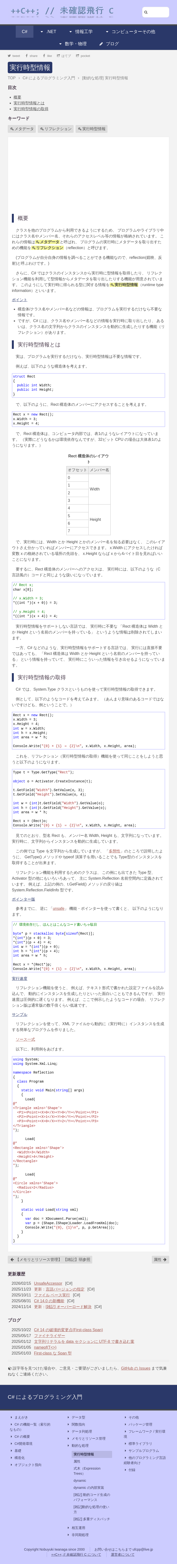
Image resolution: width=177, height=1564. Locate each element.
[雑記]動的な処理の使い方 (91, 1509)
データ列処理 (79, 1431)
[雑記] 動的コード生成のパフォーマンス (92, 1497)
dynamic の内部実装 (89, 1488)
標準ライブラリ (138, 1443)
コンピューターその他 (130, 32)
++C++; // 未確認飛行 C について (76, 1554)
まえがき (19, 1417)
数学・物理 (72, 44)
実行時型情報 (30, 67)
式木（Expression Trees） (87, 1470)
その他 (131, 1417)
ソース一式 (25, 1039)
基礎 (15, 1450)
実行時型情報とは (29, 103)
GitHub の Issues (135, 1368)
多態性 (114, 851)
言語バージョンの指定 (65, 1289)
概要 (17, 97)
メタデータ (22, 129)
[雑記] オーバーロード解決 (69, 1307)
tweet (14, 56)
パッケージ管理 (138, 1424)
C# (24, 31)
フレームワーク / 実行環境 (144, 1433)
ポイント (19, 300)
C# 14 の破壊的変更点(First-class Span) (68, 1330)
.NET (47, 32)
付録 (129, 1470)
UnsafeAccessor (48, 1283)
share (31, 56)
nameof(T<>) (45, 1347)
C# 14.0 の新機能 (49, 1301)
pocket (83, 56)
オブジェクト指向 (26, 1464)
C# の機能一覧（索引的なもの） (30, 1426)
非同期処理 (78, 1534)
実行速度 (19, 978)
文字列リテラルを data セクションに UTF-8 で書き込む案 (84, 1341)
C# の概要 (20, 1436)
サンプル (19, 1015)
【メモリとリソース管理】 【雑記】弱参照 (50, 1260)
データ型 (76, 1417)
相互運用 (76, 1527)
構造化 (17, 1457)
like (47, 56)
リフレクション (56, 129)
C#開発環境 (21, 1443)
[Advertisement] (88, 175)
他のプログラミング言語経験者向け (145, 1460)
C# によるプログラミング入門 (45, 1397)
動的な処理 (78, 1445)
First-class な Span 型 (53, 1353)
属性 (160, 1260)
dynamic (80, 1481)
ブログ (109, 44)
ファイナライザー (49, 1336)
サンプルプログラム (141, 1450)
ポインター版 (23, 899)
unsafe (58, 908)
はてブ (64, 56)
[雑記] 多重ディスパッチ (92, 1519)
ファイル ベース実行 (52, 1295)
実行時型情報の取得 (31, 109)
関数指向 (76, 1424)
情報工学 (81, 32)
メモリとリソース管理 (86, 1438)
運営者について (123, 1554)
